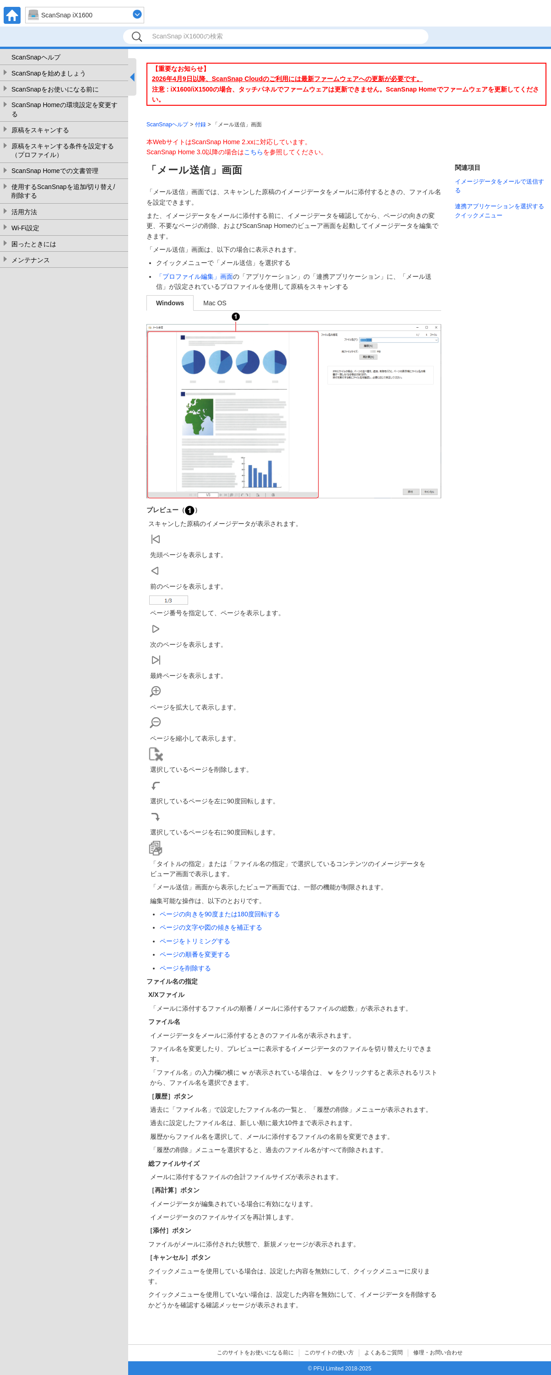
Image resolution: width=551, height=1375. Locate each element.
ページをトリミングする (195, 941)
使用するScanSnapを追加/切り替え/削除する (63, 191)
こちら (253, 152)
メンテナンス (30, 260)
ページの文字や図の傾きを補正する (211, 927)
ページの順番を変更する (195, 954)
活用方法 (24, 212)
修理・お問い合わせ (438, 1352)
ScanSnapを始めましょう (48, 73)
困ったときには (33, 244)
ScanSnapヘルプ (35, 57)
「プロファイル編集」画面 (194, 276)
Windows (170, 303)
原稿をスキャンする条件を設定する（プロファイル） (62, 150)
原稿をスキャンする (40, 130)
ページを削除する (185, 968)
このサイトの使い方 (329, 1352)
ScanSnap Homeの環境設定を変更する (64, 109)
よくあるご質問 (383, 1352)
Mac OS (215, 303)
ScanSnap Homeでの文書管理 (54, 170)
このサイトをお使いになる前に (255, 1352)
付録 (200, 124)
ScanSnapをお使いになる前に (55, 89)
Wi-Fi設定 (25, 228)
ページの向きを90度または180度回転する (220, 914)
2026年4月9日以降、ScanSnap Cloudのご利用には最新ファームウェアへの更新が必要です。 (287, 78)
